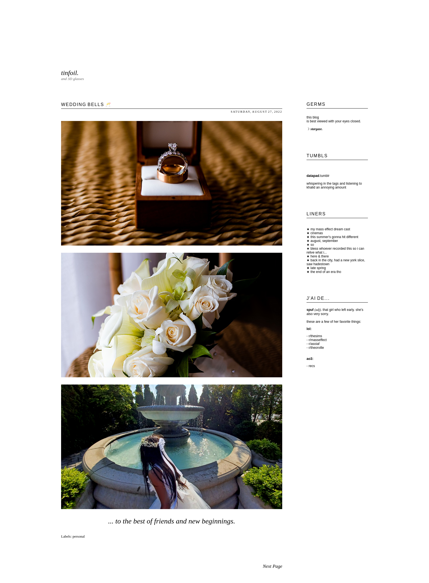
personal (79, 536)
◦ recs (311, 366)
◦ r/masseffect (317, 340)
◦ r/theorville (315, 348)
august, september (324, 241)
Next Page (272, 566)
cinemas (316, 233)
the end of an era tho (325, 272)
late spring (318, 268)
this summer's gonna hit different (334, 237)
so (312, 245)
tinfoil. (70, 72)
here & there (319, 256)
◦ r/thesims (314, 336)
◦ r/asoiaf (313, 344)
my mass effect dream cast (330, 229)
